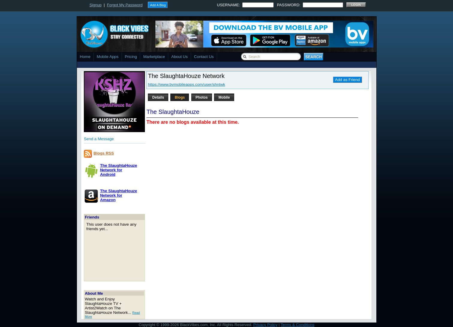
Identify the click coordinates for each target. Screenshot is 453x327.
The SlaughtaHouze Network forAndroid (118, 170)
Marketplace (154, 56)
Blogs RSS (103, 153)
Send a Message (99, 139)
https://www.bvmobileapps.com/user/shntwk (186, 84)
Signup (95, 5)
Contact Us (204, 56)
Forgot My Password (125, 5)
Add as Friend (347, 79)
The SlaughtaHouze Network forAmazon (118, 195)
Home (85, 56)
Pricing (131, 56)
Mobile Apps (108, 56)
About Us (179, 56)
